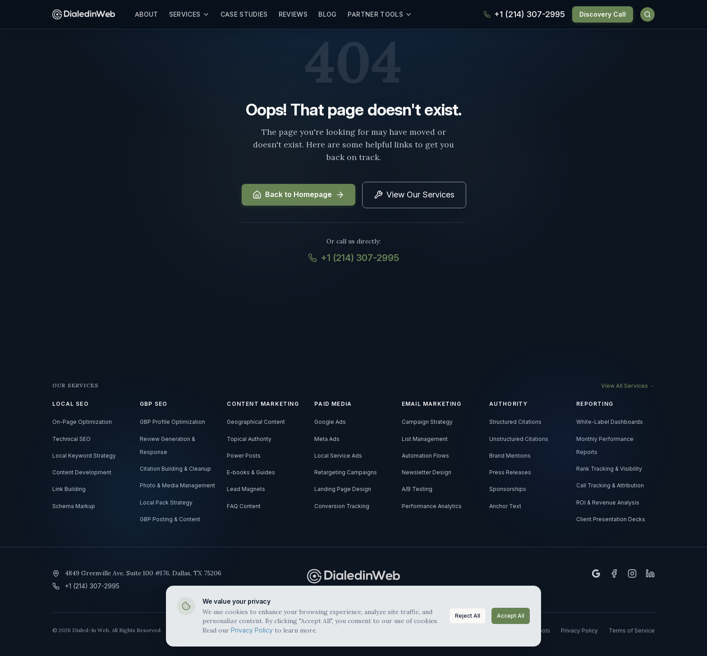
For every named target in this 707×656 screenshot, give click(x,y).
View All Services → (628, 386)
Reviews (299, 14)
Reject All (467, 615)
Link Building (69, 489)
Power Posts (244, 456)
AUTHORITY (508, 404)
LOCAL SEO (70, 404)
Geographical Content (256, 422)
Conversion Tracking (341, 506)
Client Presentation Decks (610, 519)
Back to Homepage (298, 194)
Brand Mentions (510, 456)
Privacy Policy (252, 629)
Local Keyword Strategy (84, 456)
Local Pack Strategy (166, 503)
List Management (425, 439)
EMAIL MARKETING (431, 404)
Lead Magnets (246, 489)
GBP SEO (153, 404)
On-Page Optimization (82, 422)
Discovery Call (602, 14)
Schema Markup (73, 506)
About (153, 14)
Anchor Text (505, 506)
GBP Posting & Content (170, 519)
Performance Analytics (432, 506)
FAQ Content (244, 506)
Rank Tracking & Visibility (609, 469)
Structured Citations (515, 422)
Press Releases (510, 472)
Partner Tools (386, 14)
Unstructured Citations (518, 439)
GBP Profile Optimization (172, 422)
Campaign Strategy (427, 422)
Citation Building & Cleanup (175, 469)
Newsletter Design (426, 472)
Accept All (510, 615)
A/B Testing (417, 489)
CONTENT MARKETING (262, 404)
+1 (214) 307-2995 (353, 258)
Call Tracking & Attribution (610, 485)
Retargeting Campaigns (345, 472)
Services (196, 14)
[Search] (647, 14)
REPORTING (594, 404)
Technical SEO (71, 439)
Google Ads (330, 422)
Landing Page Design (342, 489)
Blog (334, 14)
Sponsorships (507, 489)
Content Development (81, 472)
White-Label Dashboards (609, 422)
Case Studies (251, 14)
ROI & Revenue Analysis (607, 503)
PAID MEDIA (333, 404)
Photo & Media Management (177, 485)
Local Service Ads (338, 456)
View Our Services (414, 194)
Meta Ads (327, 439)
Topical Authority (249, 439)
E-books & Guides (251, 472)
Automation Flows (425, 456)
